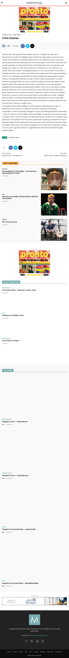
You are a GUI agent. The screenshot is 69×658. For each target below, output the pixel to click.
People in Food (7, 34)
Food (3, 527)
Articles (4, 219)
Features (4, 169)
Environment (6, 287)
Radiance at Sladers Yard (12, 315)
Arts (3, 194)
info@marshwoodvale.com (39, 635)
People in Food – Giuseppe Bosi (12, 155)
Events (36, 652)
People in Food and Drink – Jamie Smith (19, 529)
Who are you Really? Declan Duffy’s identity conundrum (20, 197)
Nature (21, 652)
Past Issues (50, 652)
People (15, 652)
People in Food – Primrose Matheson (55, 155)
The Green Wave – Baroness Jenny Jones (19, 290)
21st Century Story (9, 222)
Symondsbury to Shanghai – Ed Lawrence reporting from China (19, 172)
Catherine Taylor (13, 137)
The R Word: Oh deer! (11, 341)
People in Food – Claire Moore (15, 421)
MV (9, 46)
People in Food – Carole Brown (15, 475)
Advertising (58, 652)
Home (9, 652)
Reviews (42, 652)
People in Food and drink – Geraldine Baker (20, 583)
